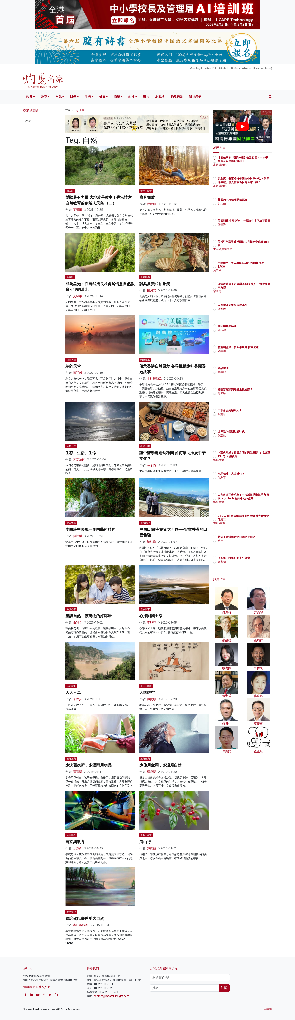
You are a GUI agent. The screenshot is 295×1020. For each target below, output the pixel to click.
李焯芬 (151, 622)
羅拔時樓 (245, 368)
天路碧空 (147, 692)
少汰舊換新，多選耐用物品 (88, 765)
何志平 (244, 477)
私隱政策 (268, 1009)
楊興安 (151, 290)
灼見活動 (177, 97)
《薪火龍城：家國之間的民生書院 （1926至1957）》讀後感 (255, 456)
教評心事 (145, 446)
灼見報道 (145, 359)
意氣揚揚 (145, 277)
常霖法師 (79, 459)
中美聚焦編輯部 (249, 249)
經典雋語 (71, 359)
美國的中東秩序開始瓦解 (255, 199)
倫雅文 (77, 622)
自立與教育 (75, 841)
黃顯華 (77, 210)
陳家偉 (244, 308)
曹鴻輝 (77, 848)
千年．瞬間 (146, 191)
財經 (73, 97)
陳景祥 (244, 228)
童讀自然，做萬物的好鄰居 (88, 616)
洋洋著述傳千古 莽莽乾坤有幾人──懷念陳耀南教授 (255, 287)
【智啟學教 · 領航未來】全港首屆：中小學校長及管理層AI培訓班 (255, 161)
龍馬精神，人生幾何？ (253, 473)
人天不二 (73, 692)
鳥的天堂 (73, 366)
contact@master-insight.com (111, 996)
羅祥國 (244, 354)
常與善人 (71, 835)
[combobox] (42, 121)
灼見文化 (71, 912)
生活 (88, 97)
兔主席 (244, 270)
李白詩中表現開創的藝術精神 (90, 529)
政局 (29, 97)
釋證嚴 (77, 772)
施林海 (151, 542)
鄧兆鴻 (244, 330)
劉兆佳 (244, 203)
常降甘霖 (71, 446)
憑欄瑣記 (145, 523)
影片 (146, 97)
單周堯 (244, 294)
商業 (117, 97)
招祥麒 (77, 373)
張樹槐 (244, 372)
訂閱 (224, 988)
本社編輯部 (154, 378)
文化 (58, 97)
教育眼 (70, 191)
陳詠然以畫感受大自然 (84, 918)
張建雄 (244, 414)
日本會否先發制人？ (252, 410)
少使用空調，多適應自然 (160, 765)
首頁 (67, 110)
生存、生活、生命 (80, 453)
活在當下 (145, 609)
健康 (102, 97)
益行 (242, 544)
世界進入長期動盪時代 (253, 431)
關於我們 (195, 97)
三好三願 (71, 758)
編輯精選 (245, 463)
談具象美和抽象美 (154, 283)
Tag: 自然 (79, 110)
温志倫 (151, 465)
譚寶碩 (151, 204)
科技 (131, 97)
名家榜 (159, 97)
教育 (44, 97)
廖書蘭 (244, 565)
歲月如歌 (147, 197)
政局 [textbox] (28, 121)
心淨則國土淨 (150, 616)
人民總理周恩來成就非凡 (255, 305)
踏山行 (145, 841)
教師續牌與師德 (249, 326)
